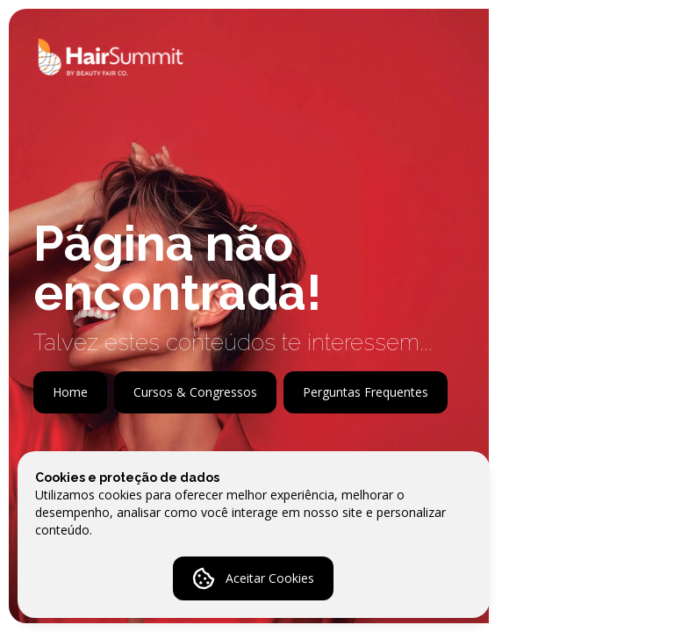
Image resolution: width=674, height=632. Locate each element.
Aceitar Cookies (253, 578)
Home (70, 392)
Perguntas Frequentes (365, 392)
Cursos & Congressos (195, 392)
